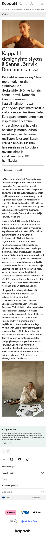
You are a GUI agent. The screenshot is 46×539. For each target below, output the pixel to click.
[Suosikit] (26, 3)
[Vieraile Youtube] (20, 459)
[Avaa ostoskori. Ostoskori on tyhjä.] (37, 3)
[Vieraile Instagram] (12, 459)
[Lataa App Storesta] (3, 451)
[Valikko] (42, 3)
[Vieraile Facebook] (4, 459)
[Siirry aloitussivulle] (9, 3)
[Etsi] (20, 3)
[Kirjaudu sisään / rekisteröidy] (31, 3)
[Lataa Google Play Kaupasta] (8, 451)
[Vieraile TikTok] (27, 459)
